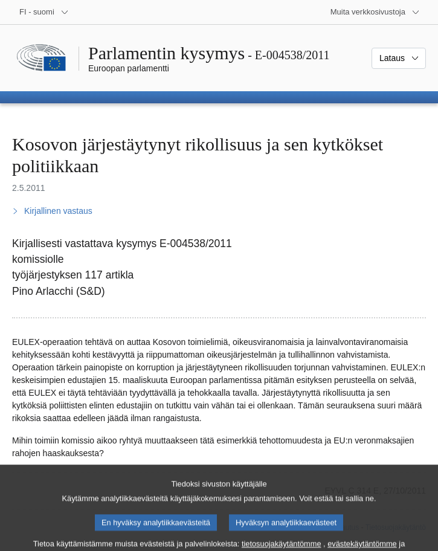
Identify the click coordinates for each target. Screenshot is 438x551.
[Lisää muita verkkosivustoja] (375, 12)
